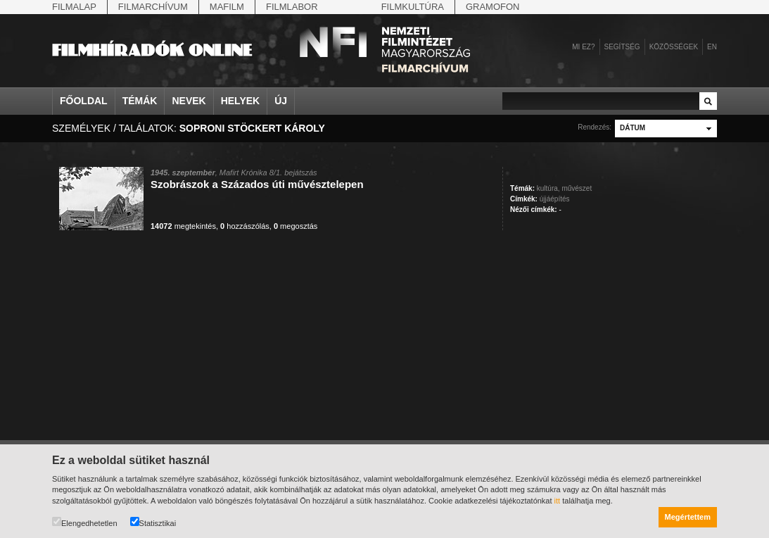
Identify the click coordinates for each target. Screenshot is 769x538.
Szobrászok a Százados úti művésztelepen (257, 184)
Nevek (188, 100)
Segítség (622, 47)
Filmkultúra (412, 6)
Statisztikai (153, 522)
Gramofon (493, 6)
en (712, 47)
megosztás (295, 226)
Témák (140, 100)
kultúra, (548, 188)
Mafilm (227, 6)
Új (280, 100)
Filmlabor (292, 6)
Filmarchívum (153, 6)
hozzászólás (244, 226)
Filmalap (74, 6)
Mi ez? (583, 47)
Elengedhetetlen (84, 522)
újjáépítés (555, 199)
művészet (576, 188)
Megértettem (688, 517)
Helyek (240, 100)
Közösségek (673, 47)
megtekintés (183, 226)
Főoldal (84, 100)
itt (557, 500)
